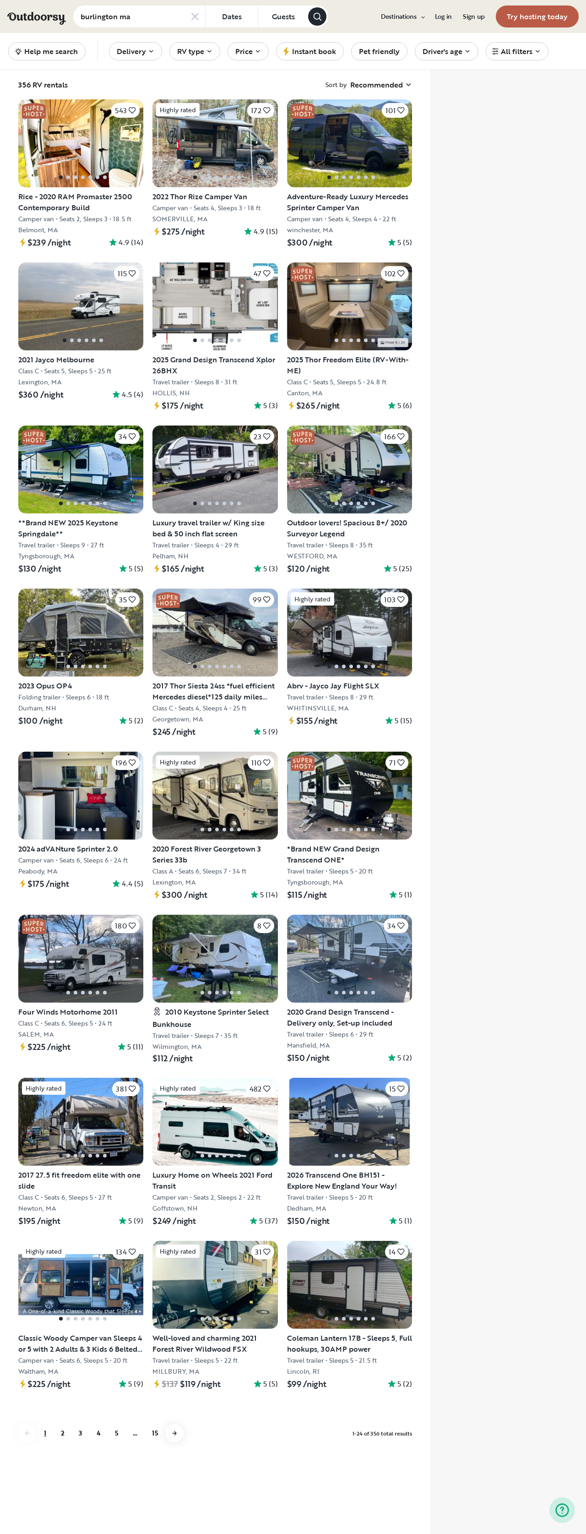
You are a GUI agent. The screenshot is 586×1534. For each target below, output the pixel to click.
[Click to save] (125, 110)
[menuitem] (402, 16)
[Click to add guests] (283, 16)
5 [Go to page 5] (116, 1433)
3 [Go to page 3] (80, 1433)
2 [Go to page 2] (62, 1433)
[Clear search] (195, 16)
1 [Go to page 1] (45, 1433)
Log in (443, 16)
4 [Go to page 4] (98, 1433)
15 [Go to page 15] (155, 1433)
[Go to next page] (174, 1433)
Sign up (474, 16)
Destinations (402, 16)
